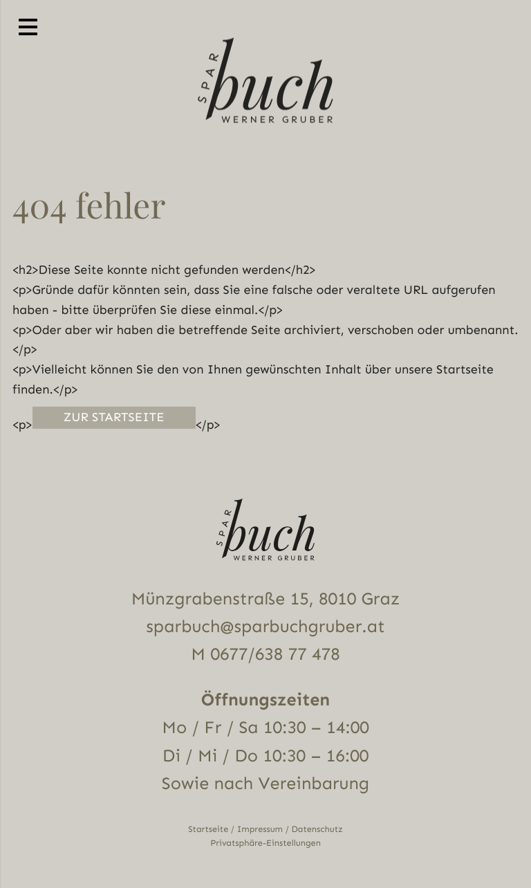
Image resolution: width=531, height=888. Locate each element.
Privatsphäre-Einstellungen (265, 843)
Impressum (260, 829)
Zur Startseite (114, 417)
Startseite (208, 829)
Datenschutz (317, 829)
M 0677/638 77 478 (265, 655)
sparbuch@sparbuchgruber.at (265, 627)
